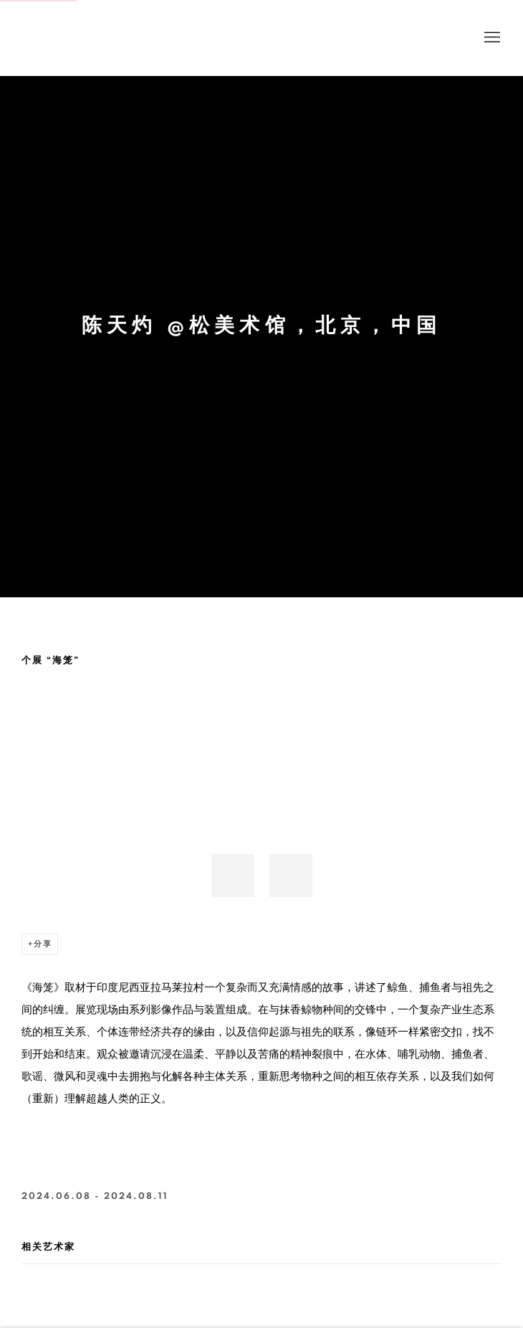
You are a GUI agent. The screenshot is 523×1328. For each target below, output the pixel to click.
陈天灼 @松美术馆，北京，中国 (261, 326)
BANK (64, 37)
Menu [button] (491, 38)
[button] (232, 875)
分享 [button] (43, 944)
